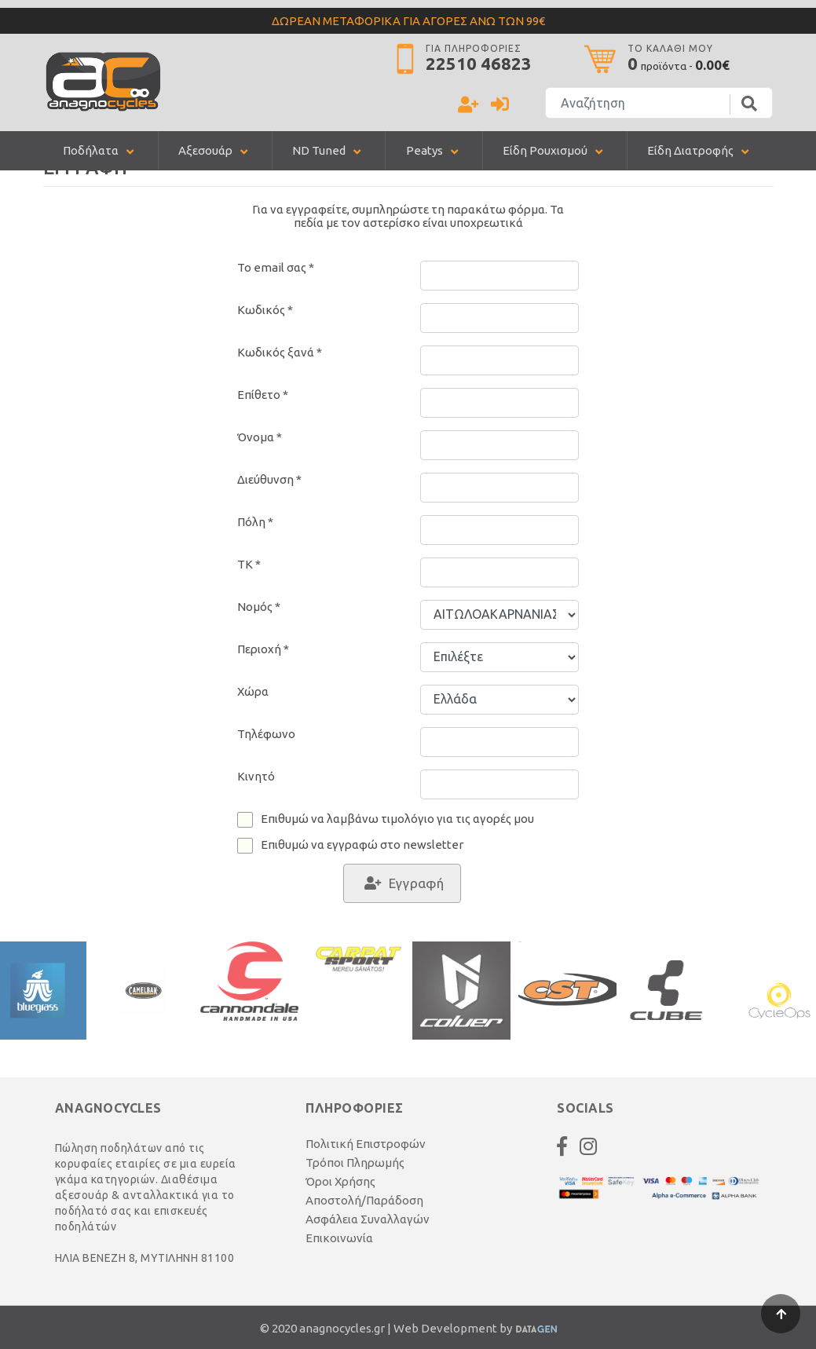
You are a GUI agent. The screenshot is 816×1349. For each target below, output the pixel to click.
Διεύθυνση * (269, 479)
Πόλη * (255, 521)
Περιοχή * (263, 649)
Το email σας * (275, 267)
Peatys (424, 150)
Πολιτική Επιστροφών (366, 1143)
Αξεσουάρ (205, 150)
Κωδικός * (265, 309)
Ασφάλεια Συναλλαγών (368, 1219)
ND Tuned (319, 150)
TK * (249, 564)
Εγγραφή (416, 883)
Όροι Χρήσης (340, 1181)
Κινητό (256, 776)
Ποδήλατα (91, 150)
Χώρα (253, 691)
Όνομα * (259, 437)
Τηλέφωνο (266, 733)
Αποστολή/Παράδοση (364, 1200)
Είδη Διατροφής (690, 150)
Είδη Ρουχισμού (545, 150)
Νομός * (258, 606)
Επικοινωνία (339, 1238)
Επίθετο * (262, 394)
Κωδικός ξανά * (279, 352)
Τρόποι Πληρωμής (355, 1162)
